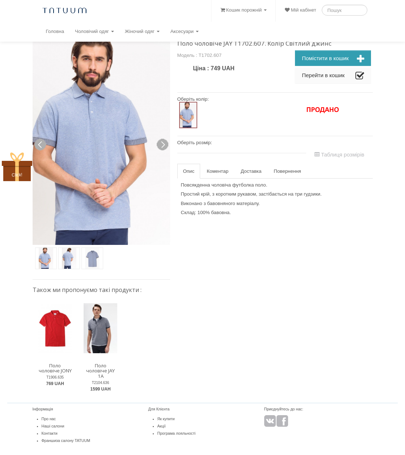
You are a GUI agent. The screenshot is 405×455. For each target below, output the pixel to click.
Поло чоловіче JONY (55, 368)
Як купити (166, 419)
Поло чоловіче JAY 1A (100, 370)
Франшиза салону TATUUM (66, 440)
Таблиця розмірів (339, 154)
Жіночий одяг (142, 31)
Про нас (49, 419)
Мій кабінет (300, 10)
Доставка (251, 171)
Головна (55, 31)
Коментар (217, 171)
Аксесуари (184, 31)
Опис (189, 171)
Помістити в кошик (333, 59)
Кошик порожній (243, 10)
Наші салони (53, 426)
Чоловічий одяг (94, 31)
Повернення (287, 171)
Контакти (50, 433)
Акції (161, 426)
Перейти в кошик (333, 76)
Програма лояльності (176, 433)
